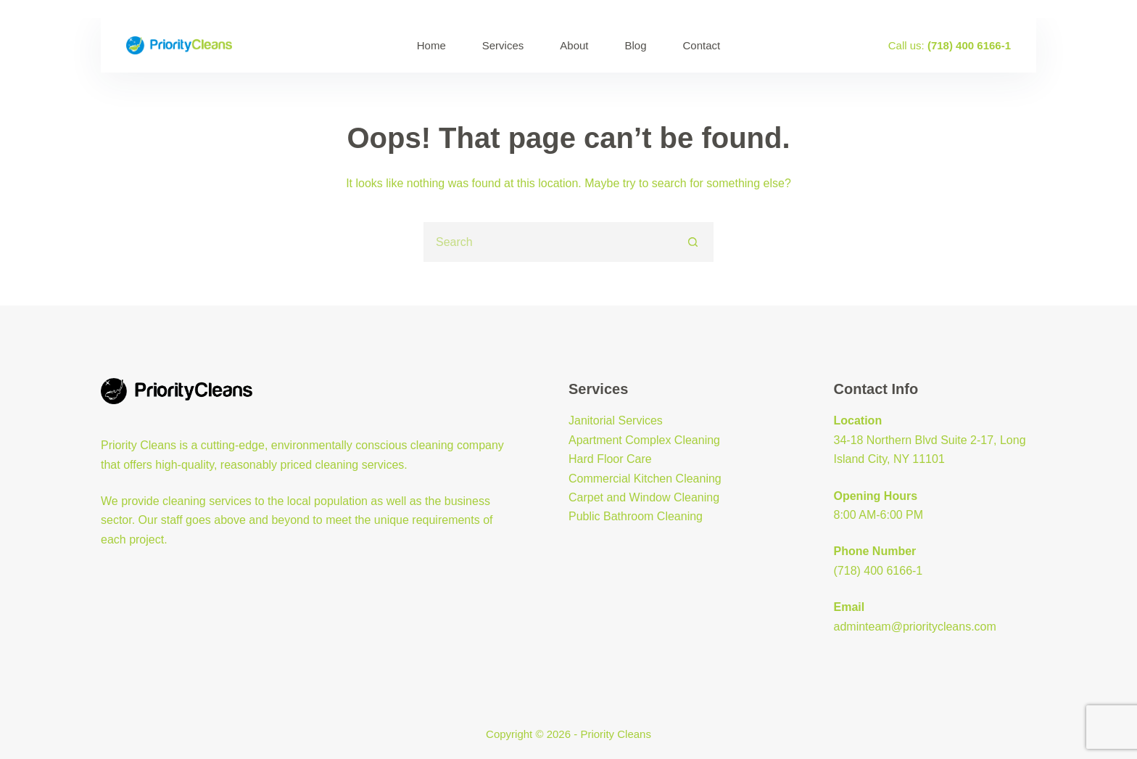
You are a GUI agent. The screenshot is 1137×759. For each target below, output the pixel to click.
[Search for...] (548, 242)
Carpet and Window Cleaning (643, 497)
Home (431, 45)
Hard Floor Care (610, 459)
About (574, 45)
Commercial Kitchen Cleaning (645, 478)
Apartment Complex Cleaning (644, 440)
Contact (702, 45)
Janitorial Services (615, 420)
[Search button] (694, 242)
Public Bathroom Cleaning (635, 516)
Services (503, 45)
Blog (636, 45)
